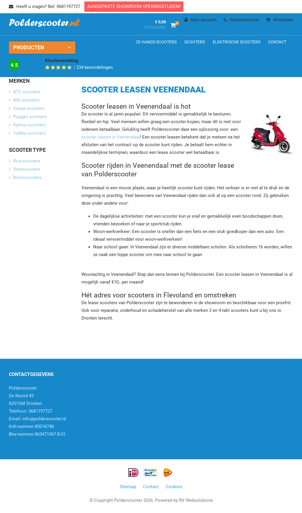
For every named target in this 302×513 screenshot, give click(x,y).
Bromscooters (27, 177)
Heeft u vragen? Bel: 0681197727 (44, 6)
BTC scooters (26, 92)
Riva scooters (26, 161)
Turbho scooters (29, 133)
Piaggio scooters (30, 116)
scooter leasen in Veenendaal (110, 137)
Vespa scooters (29, 108)
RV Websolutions (196, 500)
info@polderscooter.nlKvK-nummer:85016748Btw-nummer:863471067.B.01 (37, 426)
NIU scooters (26, 100)
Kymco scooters (29, 125)
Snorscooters (26, 169)
